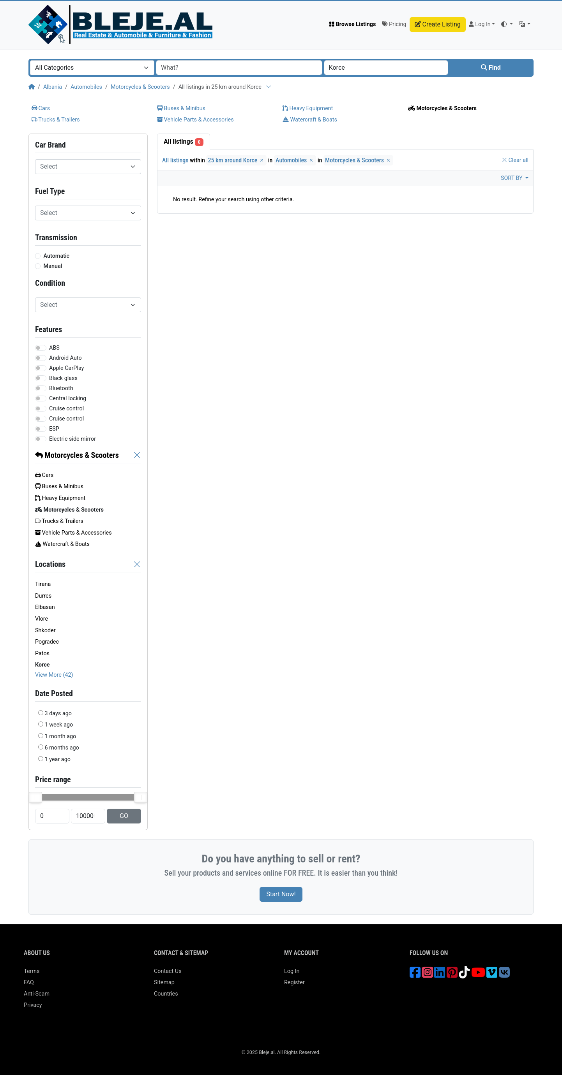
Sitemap (164, 982)
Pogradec (47, 642)
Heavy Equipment (308, 108)
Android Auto (65, 358)
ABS (54, 348)
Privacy (33, 1005)
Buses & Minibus (181, 108)
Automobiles (86, 87)
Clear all (515, 160)
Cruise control (66, 408)
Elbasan (45, 607)
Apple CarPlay (66, 368)
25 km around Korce (236, 160)
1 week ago (59, 724)
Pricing (394, 24)
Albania (52, 87)
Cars (41, 108)
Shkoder (45, 630)
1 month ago (60, 736)
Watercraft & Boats (310, 119)
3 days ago (58, 713)
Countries (166, 994)
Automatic (57, 256)
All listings (183, 142)
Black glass (63, 378)
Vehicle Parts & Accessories (195, 119)
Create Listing (438, 24)
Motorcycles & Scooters (140, 87)
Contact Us (168, 971)
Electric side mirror (72, 439)
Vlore (41, 619)
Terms (31, 971)
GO (124, 816)
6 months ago (62, 747)
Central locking (67, 398)
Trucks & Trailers (56, 119)
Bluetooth (61, 388)
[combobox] (92, 67)
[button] (507, 24)
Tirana (43, 584)
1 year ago (58, 759)
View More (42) (54, 675)
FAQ (29, 982)
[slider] (35, 797)
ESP (54, 429)
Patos (42, 653)
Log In (291, 971)
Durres (43, 596)
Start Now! (280, 894)
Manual (53, 266)
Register (294, 982)
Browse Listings (352, 24)
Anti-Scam (36, 994)
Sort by (512, 178)
